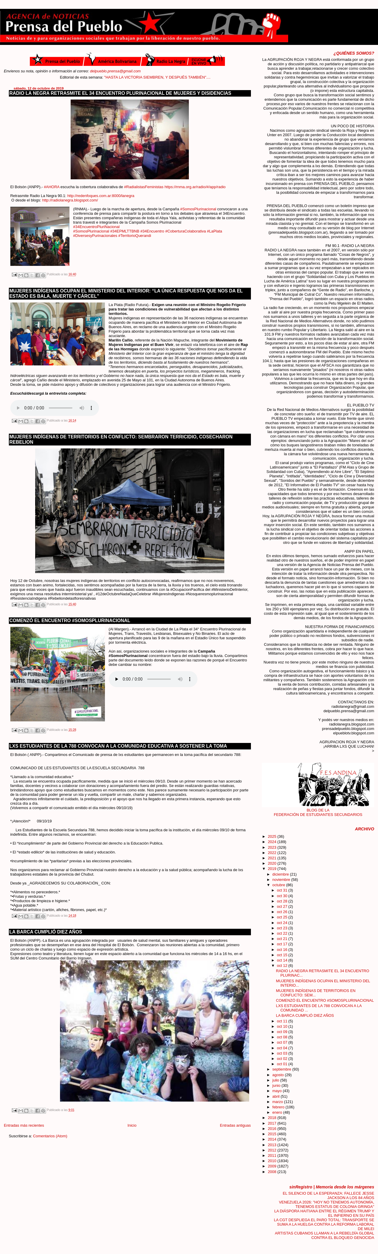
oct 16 (282, 949)
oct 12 (282, 965)
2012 (272, 1150)
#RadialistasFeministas (143, 187)
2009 (272, 1166)
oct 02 (282, 1058)
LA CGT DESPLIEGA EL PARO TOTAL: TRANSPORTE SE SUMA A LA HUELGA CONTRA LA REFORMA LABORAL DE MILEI (324, 1224)
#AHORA (51, 187)
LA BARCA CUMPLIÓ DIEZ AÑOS (45, 931)
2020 (272, 863)
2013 (272, 1145)
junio (277, 1085)
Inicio (131, 1125)
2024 (272, 842)
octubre (279, 885)
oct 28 (282, 901)
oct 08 (282, 1037)
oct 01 (282, 1064)
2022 (272, 852)
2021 (272, 858)
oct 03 (282, 1053)
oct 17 (282, 944)
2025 (272, 836)
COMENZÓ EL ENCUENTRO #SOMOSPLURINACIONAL (69, 620)
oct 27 (282, 906)
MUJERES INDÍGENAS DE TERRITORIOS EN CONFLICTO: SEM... (316, 992)
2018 (272, 1117)
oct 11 (282, 1021)
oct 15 (282, 955)
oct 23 (282, 928)
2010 (272, 1161)
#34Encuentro (152, 231)
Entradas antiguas (235, 1125)
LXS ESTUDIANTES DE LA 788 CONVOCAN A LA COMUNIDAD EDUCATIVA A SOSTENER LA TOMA (118, 746)
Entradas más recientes (24, 1125)
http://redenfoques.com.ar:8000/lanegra (100, 195)
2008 (272, 1172)
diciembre (281, 874)
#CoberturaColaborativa (185, 231)
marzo (278, 1102)
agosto (278, 1075)
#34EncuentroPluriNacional (96, 227)
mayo (277, 1091)
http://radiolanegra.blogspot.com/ (70, 200)
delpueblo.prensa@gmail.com (115, 71)
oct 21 (282, 938)
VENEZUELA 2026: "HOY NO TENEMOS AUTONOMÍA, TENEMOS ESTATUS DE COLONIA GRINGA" (326, 1204)
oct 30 (282, 896)
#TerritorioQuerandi (134, 235)
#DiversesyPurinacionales (95, 235)
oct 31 (282, 890)
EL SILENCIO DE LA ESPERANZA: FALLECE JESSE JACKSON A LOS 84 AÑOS (328, 1195)
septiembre (282, 1069)
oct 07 (282, 1042)
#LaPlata (214, 231)
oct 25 (282, 917)
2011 (272, 1155)
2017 (272, 1123)
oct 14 (282, 960)
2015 (272, 1134)
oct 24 (282, 922)
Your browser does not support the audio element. (54, 408)
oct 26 (282, 912)
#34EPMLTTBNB (124, 231)
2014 (272, 1139)
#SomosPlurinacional (198, 209)
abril (276, 1096)
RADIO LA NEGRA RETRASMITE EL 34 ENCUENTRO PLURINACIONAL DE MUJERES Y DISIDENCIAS (120, 93)
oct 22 (282, 933)
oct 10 (282, 1026)
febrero (278, 1107)
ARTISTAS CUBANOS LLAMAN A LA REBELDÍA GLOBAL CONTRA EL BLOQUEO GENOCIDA (324, 1235)
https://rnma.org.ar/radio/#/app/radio (195, 187)
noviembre (281, 879)
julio (276, 1080)
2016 (272, 1128)
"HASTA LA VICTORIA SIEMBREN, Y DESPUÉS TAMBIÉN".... (196, 77)
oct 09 (282, 1031)
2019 (272, 868)
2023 (272, 847)
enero (277, 1112)
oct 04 (282, 1048)
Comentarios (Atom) (50, 1136)
